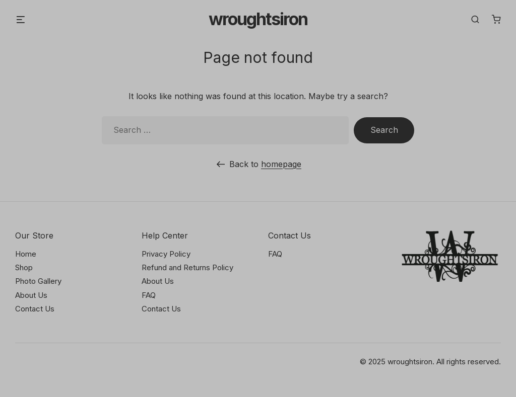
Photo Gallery (38, 281)
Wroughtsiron (258, 19)
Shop (24, 267)
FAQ (149, 295)
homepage (281, 164)
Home (25, 254)
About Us (31, 295)
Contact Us (34, 308)
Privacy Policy (166, 254)
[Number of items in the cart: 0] (496, 19)
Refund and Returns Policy (187, 267)
